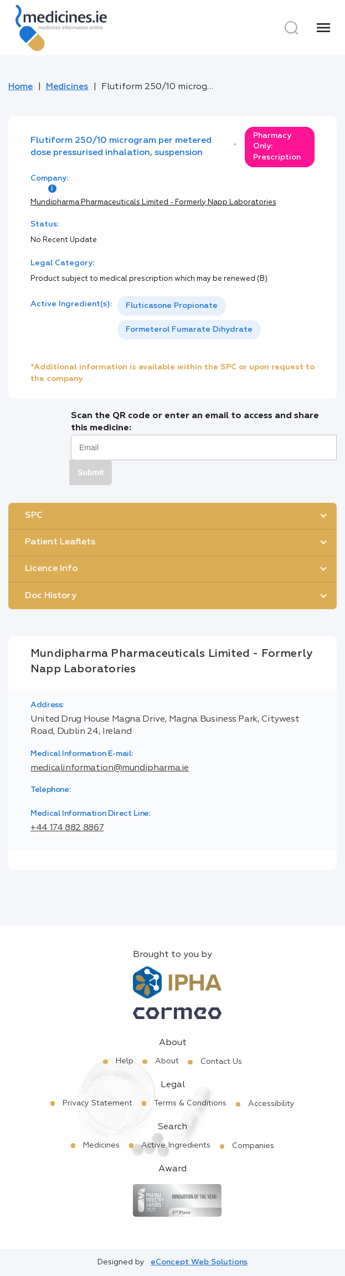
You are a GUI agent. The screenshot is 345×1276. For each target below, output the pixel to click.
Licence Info (51, 568)
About (167, 1061)
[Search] (291, 27)
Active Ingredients (175, 1145)
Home (20, 87)
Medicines (67, 87)
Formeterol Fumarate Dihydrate (189, 329)
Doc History (50, 595)
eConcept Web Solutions (199, 1262)
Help (124, 1061)
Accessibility (271, 1104)
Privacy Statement (97, 1103)
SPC (34, 515)
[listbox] (216, 317)
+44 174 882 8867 (67, 828)
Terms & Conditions (190, 1103)
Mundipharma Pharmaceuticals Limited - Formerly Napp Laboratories (153, 202)
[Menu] (323, 27)
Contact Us (221, 1062)
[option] (171, 306)
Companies (253, 1146)
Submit (91, 472)
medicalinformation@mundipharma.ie (109, 768)
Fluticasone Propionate (172, 306)
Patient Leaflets (60, 542)
